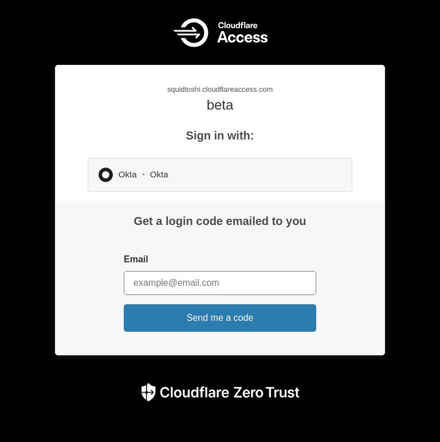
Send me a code (220, 318)
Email (136, 259)
